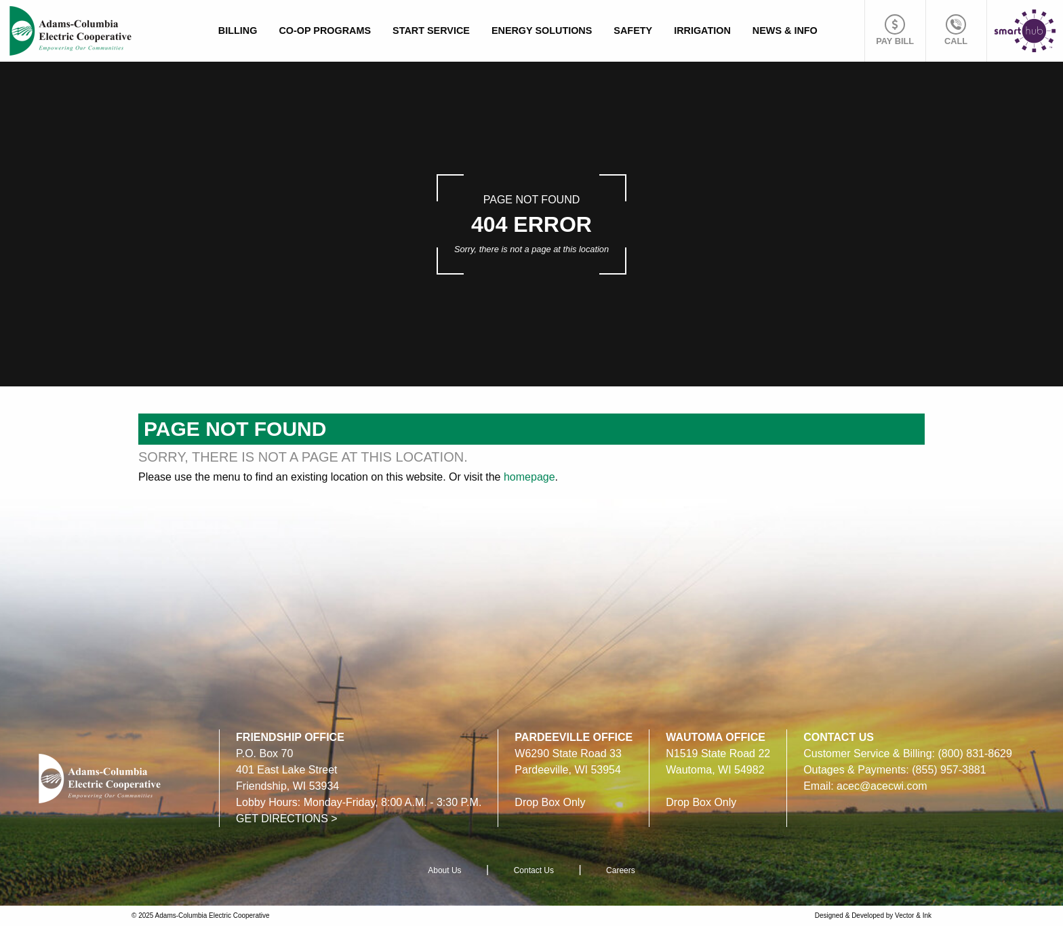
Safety (633, 30)
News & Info (785, 30)
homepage (529, 477)
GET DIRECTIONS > (287, 818)
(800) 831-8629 (974, 753)
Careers (620, 870)
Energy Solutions (542, 30)
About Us (444, 870)
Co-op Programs (325, 30)
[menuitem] (237, 30)
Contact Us (534, 870)
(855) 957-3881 (949, 770)
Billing (238, 30)
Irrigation (702, 30)
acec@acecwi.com (882, 786)
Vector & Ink (913, 915)
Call (955, 30)
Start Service (431, 30)
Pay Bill (895, 30)
